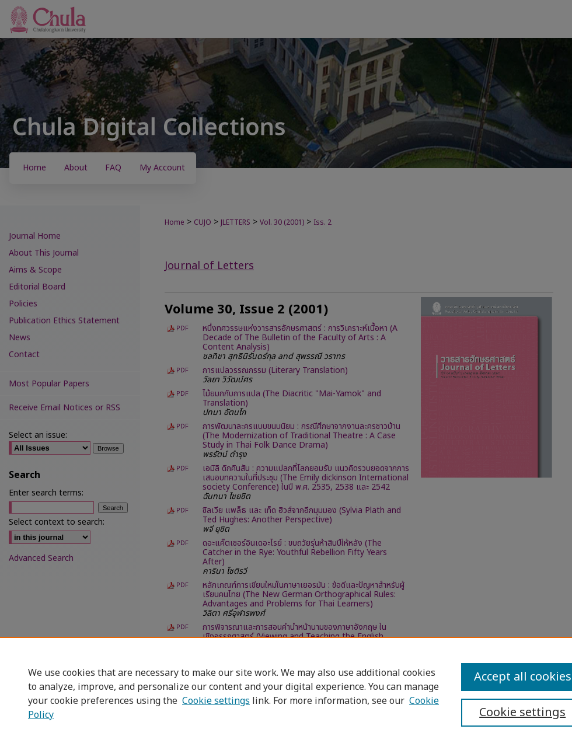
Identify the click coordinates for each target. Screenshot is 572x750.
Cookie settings (216, 701)
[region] (286, 693)
